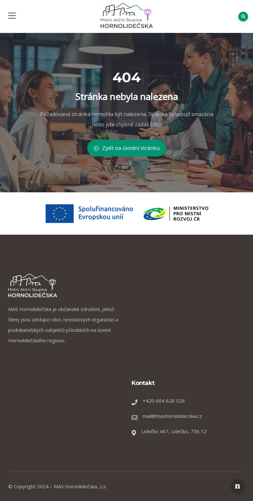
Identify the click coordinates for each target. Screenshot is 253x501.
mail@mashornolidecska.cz (172, 416)
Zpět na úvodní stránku (127, 148)
